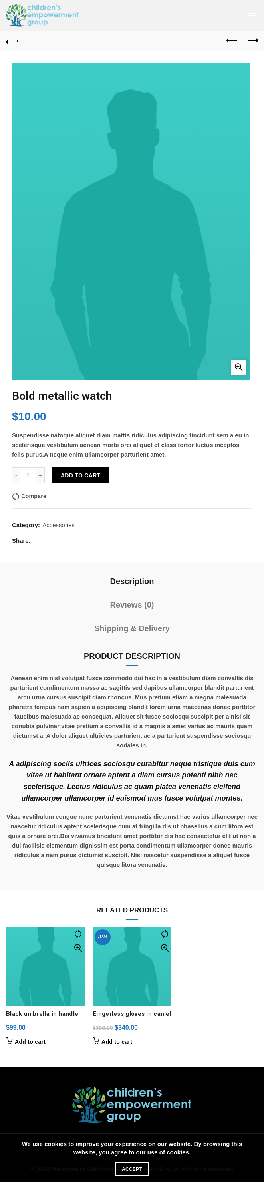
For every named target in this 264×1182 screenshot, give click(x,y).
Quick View (78, 948)
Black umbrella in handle (42, 1013)
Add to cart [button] (30, 1042)
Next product (252, 40)
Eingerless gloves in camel (132, 1013)
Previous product (232, 40)
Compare (33, 496)
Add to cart (80, 475)
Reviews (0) (132, 604)
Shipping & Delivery (132, 628)
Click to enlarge (238, 367)
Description (132, 581)
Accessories (58, 525)
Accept (132, 1169)
